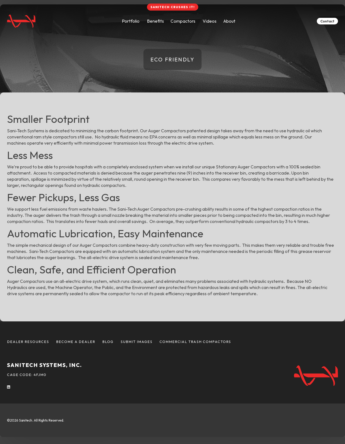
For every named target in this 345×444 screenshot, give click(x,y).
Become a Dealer (75, 341)
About (229, 21)
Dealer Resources (28, 341)
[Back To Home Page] (21, 21)
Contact (327, 21)
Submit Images (136, 341)
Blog (108, 341)
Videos (210, 21)
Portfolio (130, 21)
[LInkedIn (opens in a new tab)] (9, 387)
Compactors (183, 21)
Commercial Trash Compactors (195, 341)
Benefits (155, 21)
